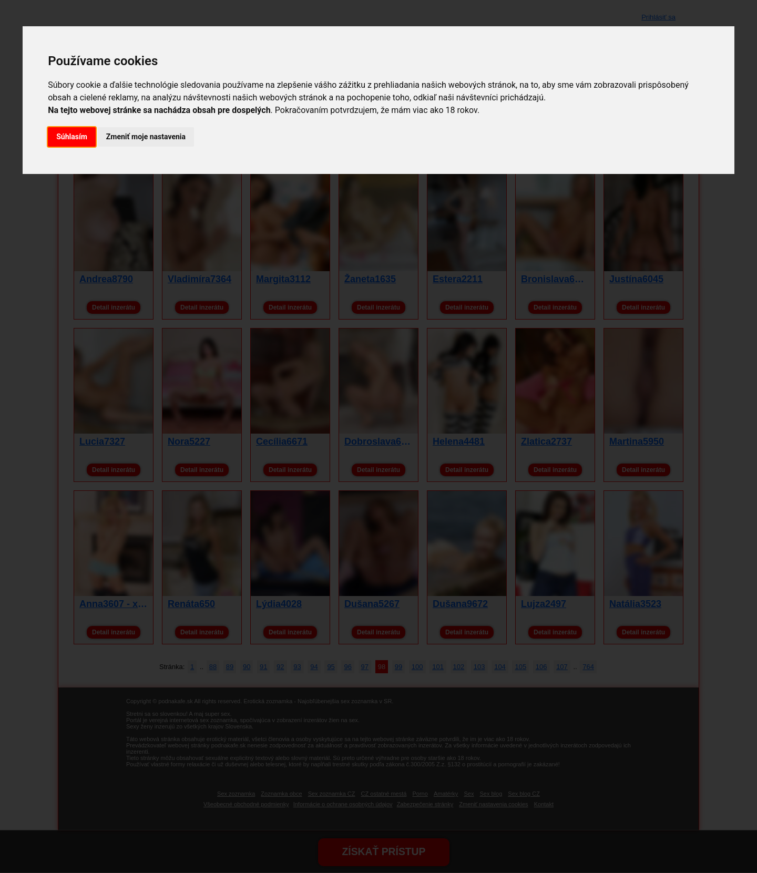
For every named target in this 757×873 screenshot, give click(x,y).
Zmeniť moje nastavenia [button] (146, 136)
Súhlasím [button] (71, 136)
